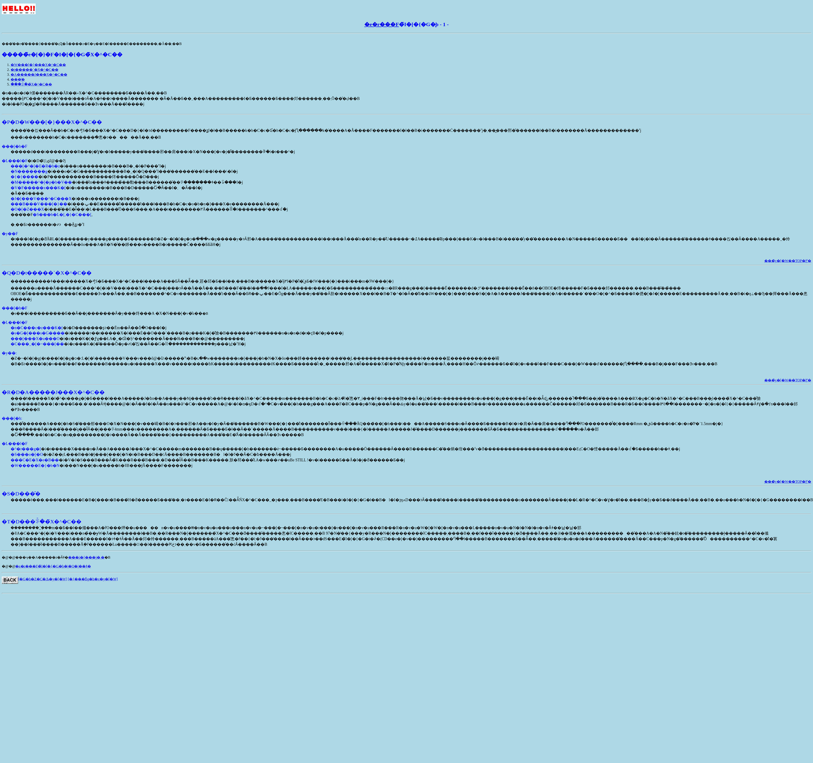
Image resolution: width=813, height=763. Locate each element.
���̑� (18, 79)
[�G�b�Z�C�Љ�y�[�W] (42, 579)
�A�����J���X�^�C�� (39, 74)
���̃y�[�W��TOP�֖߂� (787, 261)
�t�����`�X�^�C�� (34, 70)
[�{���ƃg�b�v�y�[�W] (93, 579)
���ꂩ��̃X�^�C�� (31, 84)
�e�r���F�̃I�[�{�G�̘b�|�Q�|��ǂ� (53, 566)
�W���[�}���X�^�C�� (38, 65)
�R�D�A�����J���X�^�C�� (53, 392)
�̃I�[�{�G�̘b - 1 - (424, 24)
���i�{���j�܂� (86, 557)
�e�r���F (381, 24)
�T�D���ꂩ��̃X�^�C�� (41, 521)
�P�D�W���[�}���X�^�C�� (52, 122)
